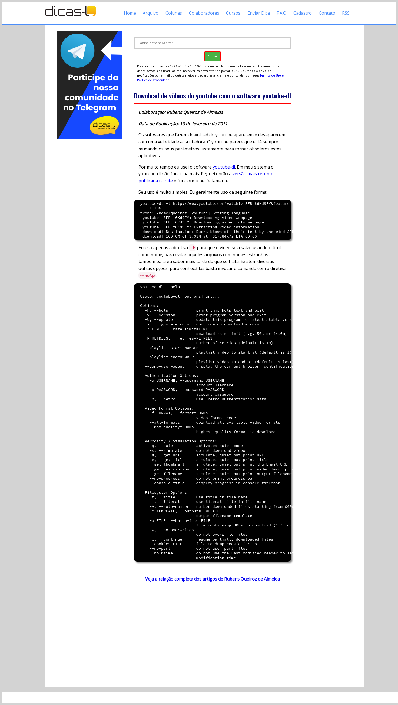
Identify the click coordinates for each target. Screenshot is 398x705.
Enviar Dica (258, 13)
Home (130, 13)
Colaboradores (204, 13)
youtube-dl (224, 167)
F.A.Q (281, 13)
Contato (327, 13)
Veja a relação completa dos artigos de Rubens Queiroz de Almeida (212, 579)
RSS (346, 13)
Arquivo (150, 13)
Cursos (233, 13)
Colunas (173, 13)
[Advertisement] (89, 221)
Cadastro (302, 13)
